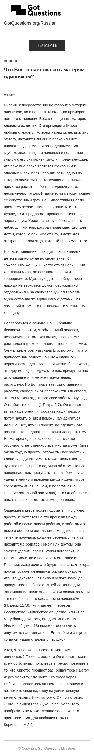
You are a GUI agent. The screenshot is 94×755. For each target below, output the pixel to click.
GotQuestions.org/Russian (30, 23)
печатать (47, 45)
